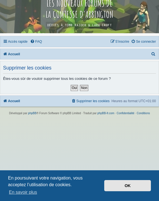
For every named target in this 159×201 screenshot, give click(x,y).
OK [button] (128, 185)
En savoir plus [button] (23, 192)
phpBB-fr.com (106, 113)
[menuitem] (36, 42)
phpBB (32, 113)
